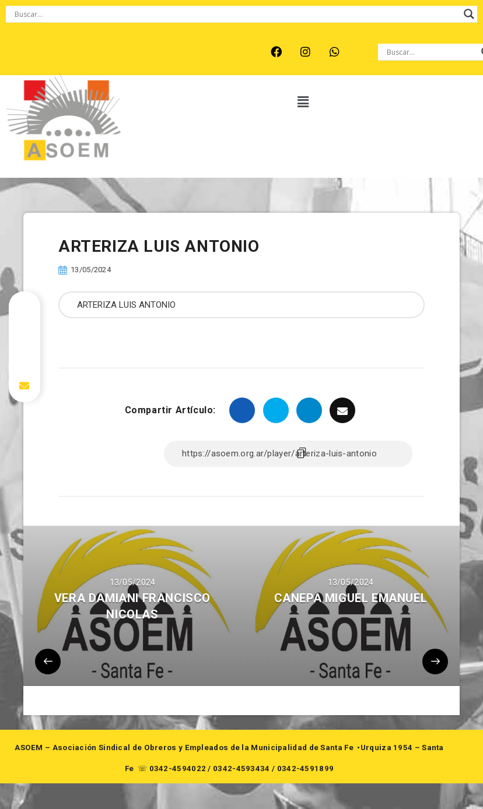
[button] (303, 102)
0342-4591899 (305, 768)
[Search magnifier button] (469, 14)
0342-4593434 (241, 768)
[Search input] (236, 14)
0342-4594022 (177, 768)
